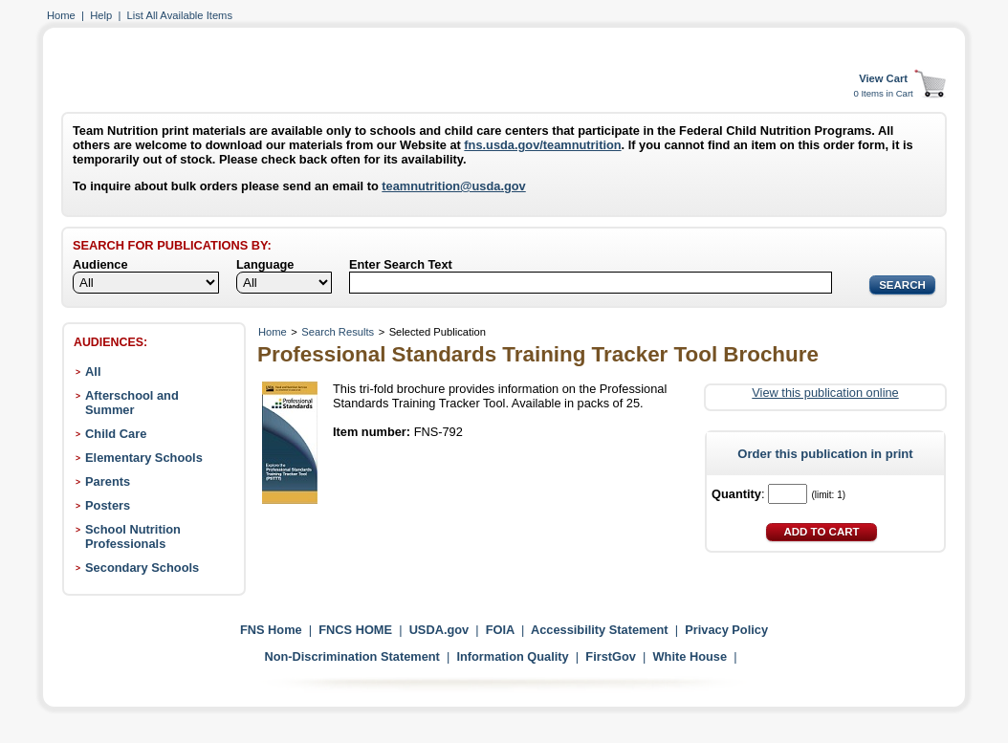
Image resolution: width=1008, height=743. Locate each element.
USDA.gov (439, 630)
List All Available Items (179, 15)
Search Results (337, 332)
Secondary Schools (142, 567)
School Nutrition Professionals (133, 536)
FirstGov (610, 656)
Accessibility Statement (599, 630)
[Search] (590, 283)
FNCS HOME (355, 630)
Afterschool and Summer (132, 402)
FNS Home (271, 630)
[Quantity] (787, 494)
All (92, 371)
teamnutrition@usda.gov (453, 186)
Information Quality (512, 656)
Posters (107, 505)
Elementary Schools (144, 457)
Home (61, 15)
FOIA (500, 630)
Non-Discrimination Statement (351, 656)
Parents (107, 481)
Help (101, 15)
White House (690, 656)
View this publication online (825, 392)
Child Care (115, 433)
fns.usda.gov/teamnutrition (542, 145)
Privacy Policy (726, 630)
